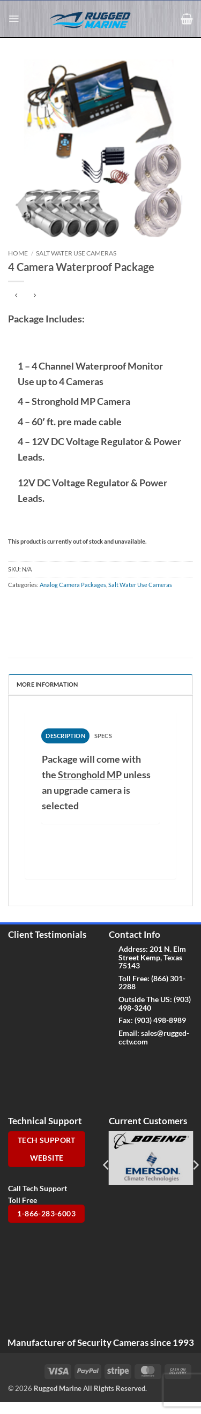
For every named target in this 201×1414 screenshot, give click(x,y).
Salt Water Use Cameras (76, 253)
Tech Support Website (47, 1149)
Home (18, 253)
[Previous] (106, 1165)
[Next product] (16, 295)
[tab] (65, 735)
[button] (13, 18)
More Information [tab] (47, 684)
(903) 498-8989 (160, 1020)
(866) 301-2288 (151, 982)
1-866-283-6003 (46, 1213)
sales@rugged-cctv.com (153, 1037)
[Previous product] (34, 295)
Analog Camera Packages (73, 584)
